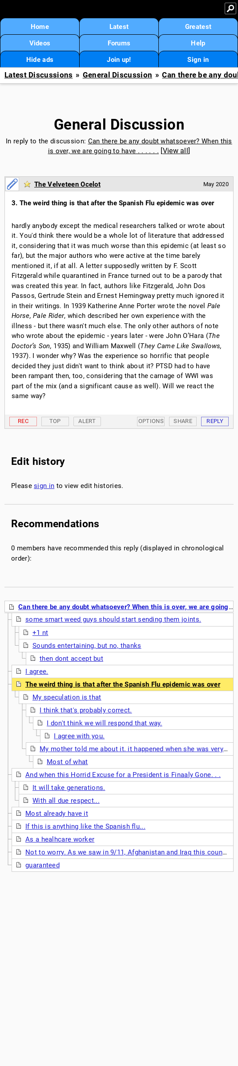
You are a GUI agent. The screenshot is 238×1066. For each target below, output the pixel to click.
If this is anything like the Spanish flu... (85, 826)
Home (40, 27)
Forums (119, 43)
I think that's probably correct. (86, 710)
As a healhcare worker (59, 839)
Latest (119, 27)
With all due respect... (66, 801)
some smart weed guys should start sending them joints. (113, 619)
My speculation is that (66, 697)
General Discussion (117, 75)
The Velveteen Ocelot (67, 184)
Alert (87, 421)
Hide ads (39, 60)
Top (55, 421)
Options (151, 421)
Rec (23, 421)
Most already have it (56, 814)
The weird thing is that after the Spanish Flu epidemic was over (122, 684)
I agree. (36, 671)
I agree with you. (79, 736)
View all (175, 150)
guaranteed (42, 865)
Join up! (119, 60)
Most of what (67, 762)
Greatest (198, 27)
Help (198, 43)
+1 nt (40, 633)
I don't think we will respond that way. (104, 723)
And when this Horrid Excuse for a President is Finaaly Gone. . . (123, 775)
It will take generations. (68, 788)
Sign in (198, 60)
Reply (214, 421)
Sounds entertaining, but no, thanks (86, 646)
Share (182, 421)
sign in (44, 486)
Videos (40, 43)
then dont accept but (71, 659)
